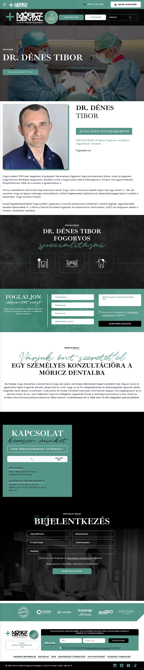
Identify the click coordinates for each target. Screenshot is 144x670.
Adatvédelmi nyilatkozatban (79, 560)
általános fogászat (106, 140)
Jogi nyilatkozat (96, 657)
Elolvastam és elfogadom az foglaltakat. (91, 648)
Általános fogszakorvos (104, 131)
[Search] (122, 17)
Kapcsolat (43, 657)
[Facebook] (121, 665)
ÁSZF (53, 657)
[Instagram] (114, 665)
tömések (96, 143)
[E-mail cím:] (94, 640)
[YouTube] (128, 665)
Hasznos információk (25, 657)
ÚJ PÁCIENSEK (95, 17)
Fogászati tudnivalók (118, 657)
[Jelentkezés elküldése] (120, 324)
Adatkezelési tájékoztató (71, 657)
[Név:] (71, 640)
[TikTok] (135, 665)
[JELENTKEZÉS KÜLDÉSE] (72, 573)
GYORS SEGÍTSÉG (71, 17)
